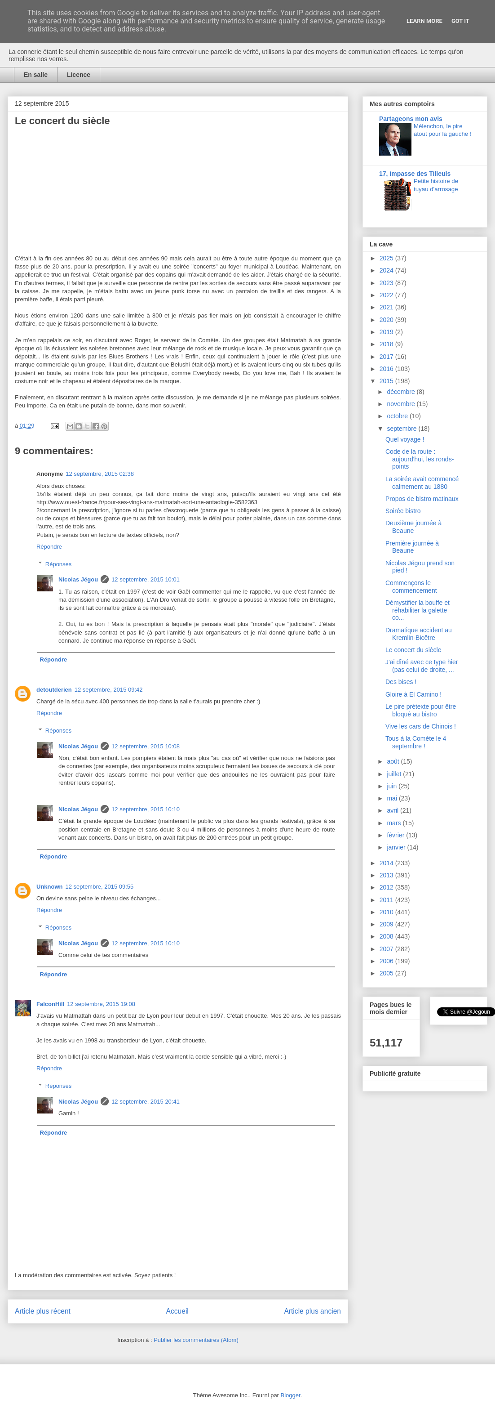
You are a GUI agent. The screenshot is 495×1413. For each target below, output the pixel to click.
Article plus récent (43, 1311)
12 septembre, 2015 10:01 (145, 579)
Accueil (177, 1311)
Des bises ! (400, 681)
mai (392, 798)
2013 (387, 875)
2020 (387, 319)
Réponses (58, 563)
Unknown (49, 886)
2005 (387, 973)
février (396, 835)
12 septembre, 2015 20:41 (145, 1101)
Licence (78, 74)
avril (393, 810)
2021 (387, 307)
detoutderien (54, 689)
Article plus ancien (312, 1311)
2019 (387, 331)
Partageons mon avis (410, 118)
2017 (387, 356)
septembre (402, 428)
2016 (387, 368)
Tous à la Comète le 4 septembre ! (415, 742)
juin (392, 786)
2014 (387, 863)
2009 (387, 924)
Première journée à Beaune (412, 547)
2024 (387, 270)
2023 (387, 282)
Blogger (291, 1395)
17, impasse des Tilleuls (415, 173)
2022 (387, 295)
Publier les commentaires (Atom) (196, 1340)
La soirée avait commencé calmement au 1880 (422, 482)
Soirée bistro (403, 510)
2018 (387, 344)
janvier (397, 847)
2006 (387, 961)
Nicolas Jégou (78, 579)
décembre (401, 391)
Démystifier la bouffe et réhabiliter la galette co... (417, 610)
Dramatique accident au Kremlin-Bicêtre (418, 633)
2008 (387, 936)
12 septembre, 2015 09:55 (100, 886)
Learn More (424, 21)
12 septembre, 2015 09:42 (109, 689)
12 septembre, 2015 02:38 (100, 473)
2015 (387, 381)
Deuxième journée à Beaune (413, 526)
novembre (401, 403)
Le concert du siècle (413, 649)
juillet (395, 774)
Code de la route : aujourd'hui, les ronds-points (419, 459)
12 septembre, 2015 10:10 (145, 809)
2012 (387, 887)
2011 (387, 899)
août (394, 761)
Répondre (49, 546)
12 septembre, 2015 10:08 (145, 746)
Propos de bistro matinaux (422, 498)
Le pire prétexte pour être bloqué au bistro (420, 710)
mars (394, 823)
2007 (387, 948)
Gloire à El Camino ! (413, 694)
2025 (387, 258)
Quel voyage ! (404, 439)
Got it (460, 21)
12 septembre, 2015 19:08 (101, 1004)
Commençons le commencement (411, 586)
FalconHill (50, 1004)
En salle (36, 74)
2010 (387, 912)
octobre (398, 416)
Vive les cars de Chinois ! (420, 726)
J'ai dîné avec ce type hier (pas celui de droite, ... (421, 665)
